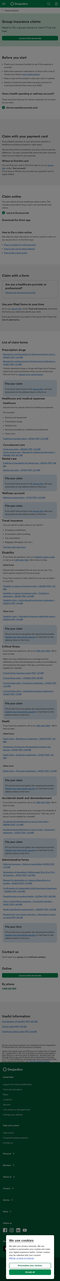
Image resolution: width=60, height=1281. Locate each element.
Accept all (30, 1272)
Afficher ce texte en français (21, 1258)
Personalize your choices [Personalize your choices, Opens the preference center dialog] (30, 1266)
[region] (30, 1257)
